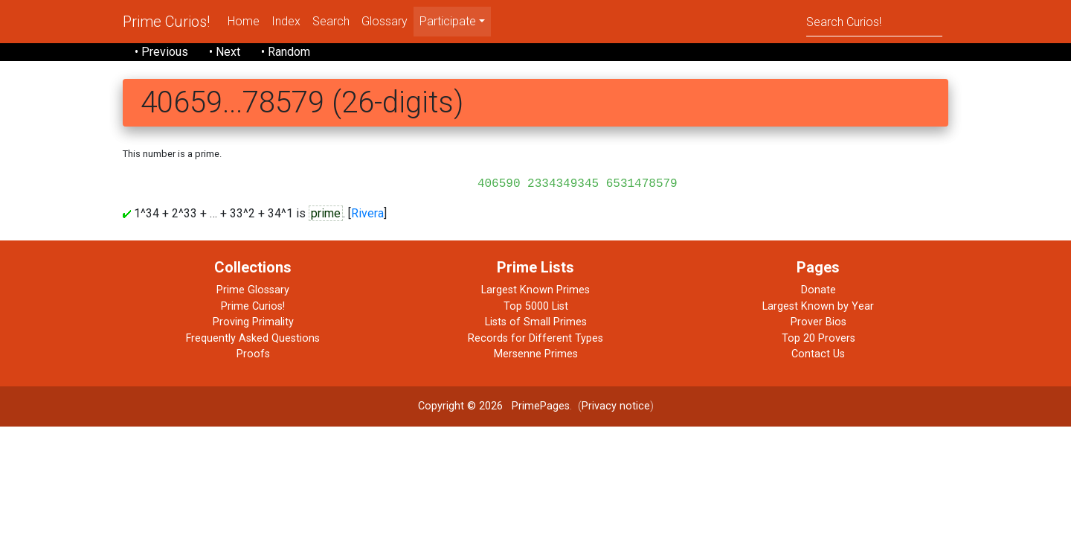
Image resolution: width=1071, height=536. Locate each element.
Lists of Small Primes (536, 322)
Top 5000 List (536, 306)
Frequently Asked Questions (253, 338)
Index (285, 21)
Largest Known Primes (535, 290)
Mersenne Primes (536, 354)
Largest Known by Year (818, 306)
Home (244, 21)
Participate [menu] (447, 21)
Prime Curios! (166, 22)
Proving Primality (253, 322)
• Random (285, 52)
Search (331, 21)
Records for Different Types (535, 338)
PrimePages (541, 406)
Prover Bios (818, 322)
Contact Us (818, 354)
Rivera (367, 213)
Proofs (253, 354)
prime (326, 213)
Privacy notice (616, 406)
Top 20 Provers (818, 338)
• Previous (161, 52)
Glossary (384, 21)
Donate (818, 290)
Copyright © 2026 (460, 406)
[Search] (874, 21)
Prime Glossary (252, 290)
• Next (224, 52)
